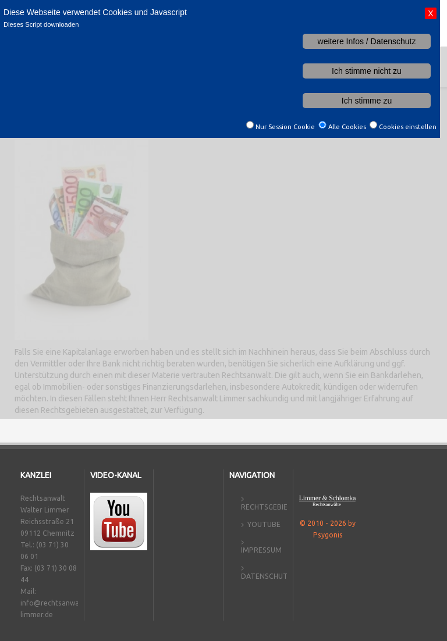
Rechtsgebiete (269, 507)
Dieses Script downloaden (41, 24)
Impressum (261, 550)
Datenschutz (267, 576)
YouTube (264, 524)
